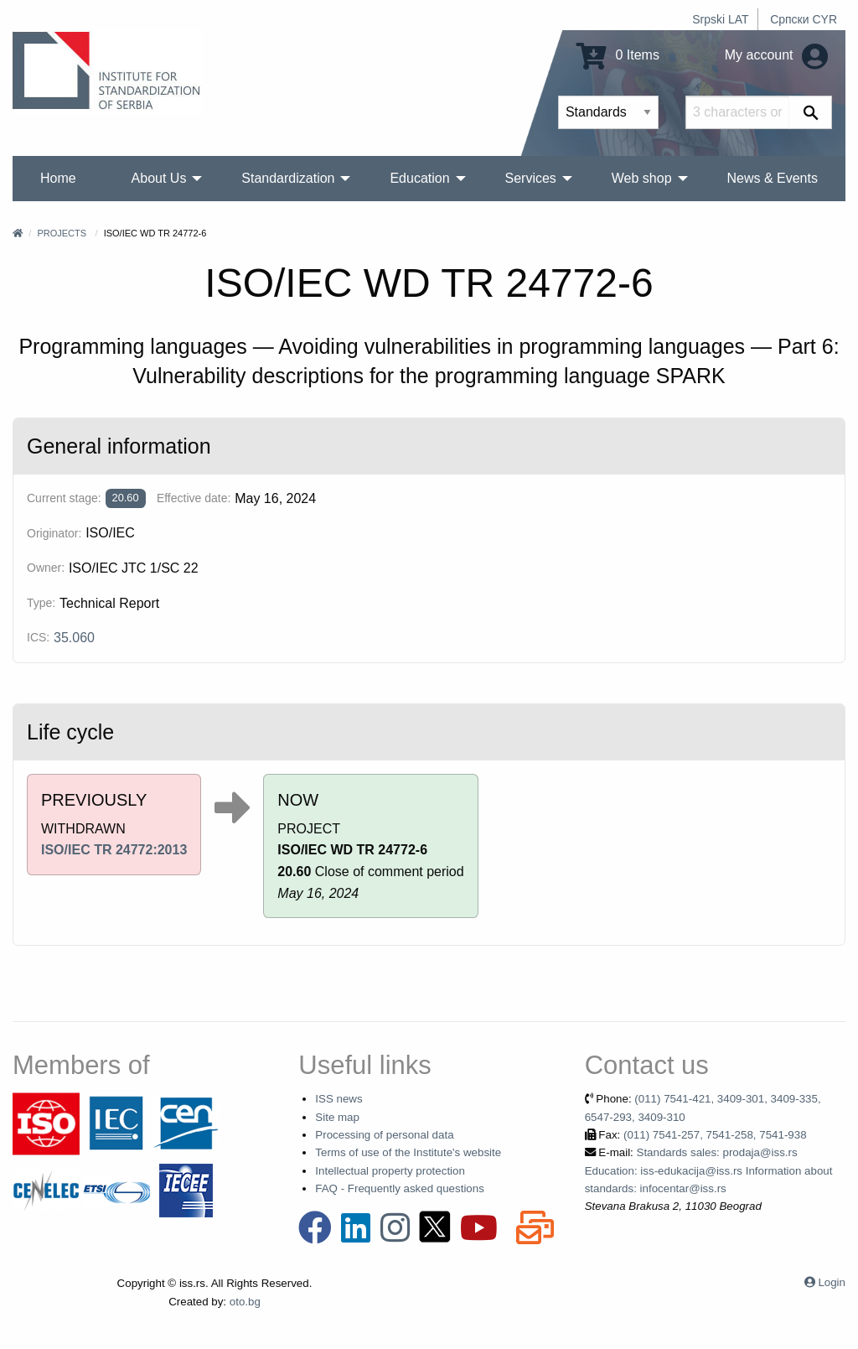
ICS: (38, 637)
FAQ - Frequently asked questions (399, 1188)
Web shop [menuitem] (642, 178)
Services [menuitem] (530, 178)
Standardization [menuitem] (287, 178)
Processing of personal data (384, 1134)
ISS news (338, 1098)
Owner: (46, 567)
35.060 (74, 637)
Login (831, 1282)
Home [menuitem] (58, 178)
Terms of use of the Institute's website (408, 1152)
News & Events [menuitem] (771, 178)
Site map (337, 1117)
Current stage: (64, 498)
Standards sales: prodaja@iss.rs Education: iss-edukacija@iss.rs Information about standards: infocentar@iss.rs (709, 1170)
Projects (61, 233)
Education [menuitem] (419, 178)
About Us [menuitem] (159, 178)
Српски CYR (803, 19)
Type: (41, 603)
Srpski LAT (720, 19)
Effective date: (193, 498)
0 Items (617, 55)
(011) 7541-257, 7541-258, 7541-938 (715, 1134)
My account (776, 55)
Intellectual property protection (390, 1171)
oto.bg (245, 1301)
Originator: (54, 533)
